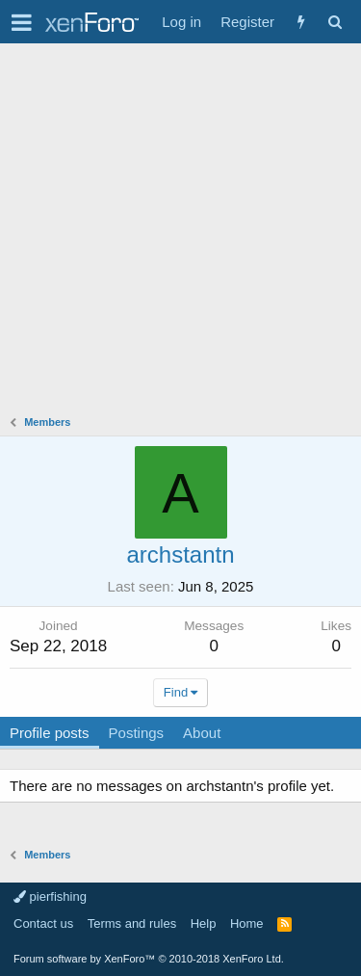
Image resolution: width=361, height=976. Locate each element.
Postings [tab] (137, 733)
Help (204, 923)
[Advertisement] (180, 233)
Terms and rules (132, 923)
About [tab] (201, 733)
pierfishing (50, 896)
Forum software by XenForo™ (148, 958)
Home (247, 923)
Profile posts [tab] (50, 733)
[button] (21, 22)
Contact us (43, 923)
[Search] (334, 22)
